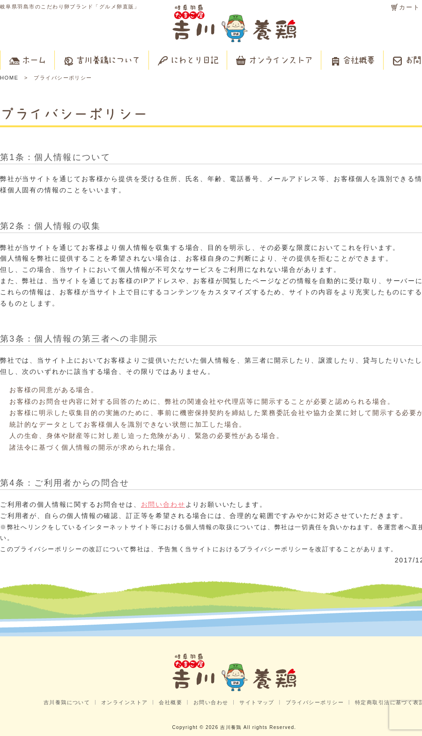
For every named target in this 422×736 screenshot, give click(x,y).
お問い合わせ (163, 504)
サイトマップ (256, 702)
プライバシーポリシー (315, 702)
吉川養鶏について (67, 702)
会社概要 (170, 702)
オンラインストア (124, 702)
